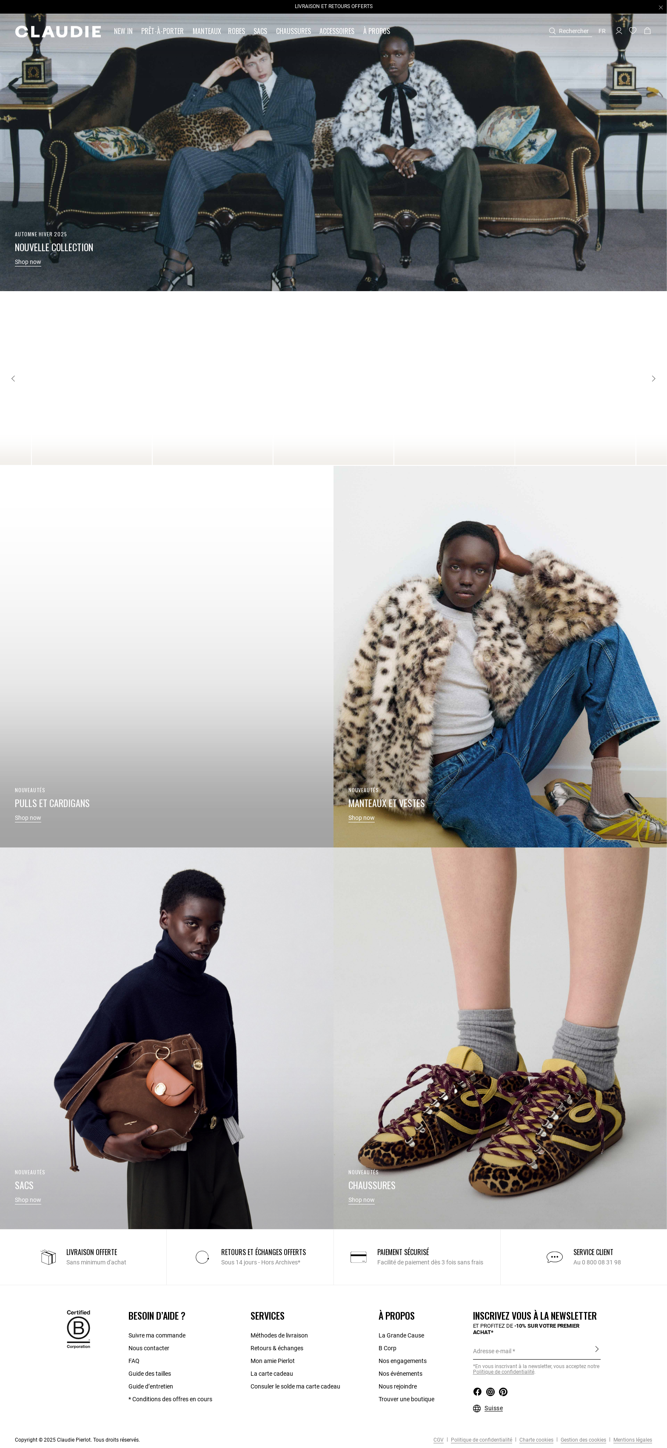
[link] (207, 31)
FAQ (134, 1360)
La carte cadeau (272, 1373)
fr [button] (602, 31)
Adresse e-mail (492, 1351)
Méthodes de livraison (279, 1335)
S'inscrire (597, 1350)
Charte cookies (535, 1440)
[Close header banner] (661, 7)
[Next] (653, 378)
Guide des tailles (149, 1373)
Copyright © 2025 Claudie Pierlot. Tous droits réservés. (77, 1440)
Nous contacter (148, 1348)
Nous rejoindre (398, 1386)
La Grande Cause (401, 1335)
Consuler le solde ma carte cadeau (295, 1386)
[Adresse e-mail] (537, 1351)
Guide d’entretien (150, 1386)
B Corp (387, 1348)
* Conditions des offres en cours (170, 1399)
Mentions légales (632, 1440)
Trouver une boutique (406, 1399)
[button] (124, 31)
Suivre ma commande (156, 1335)
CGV (438, 1440)
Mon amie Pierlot (273, 1360)
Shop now (28, 262)
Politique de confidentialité (503, 1372)
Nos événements (400, 1373)
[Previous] (13, 378)
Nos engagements (403, 1360)
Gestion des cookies (582, 1440)
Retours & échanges (277, 1348)
